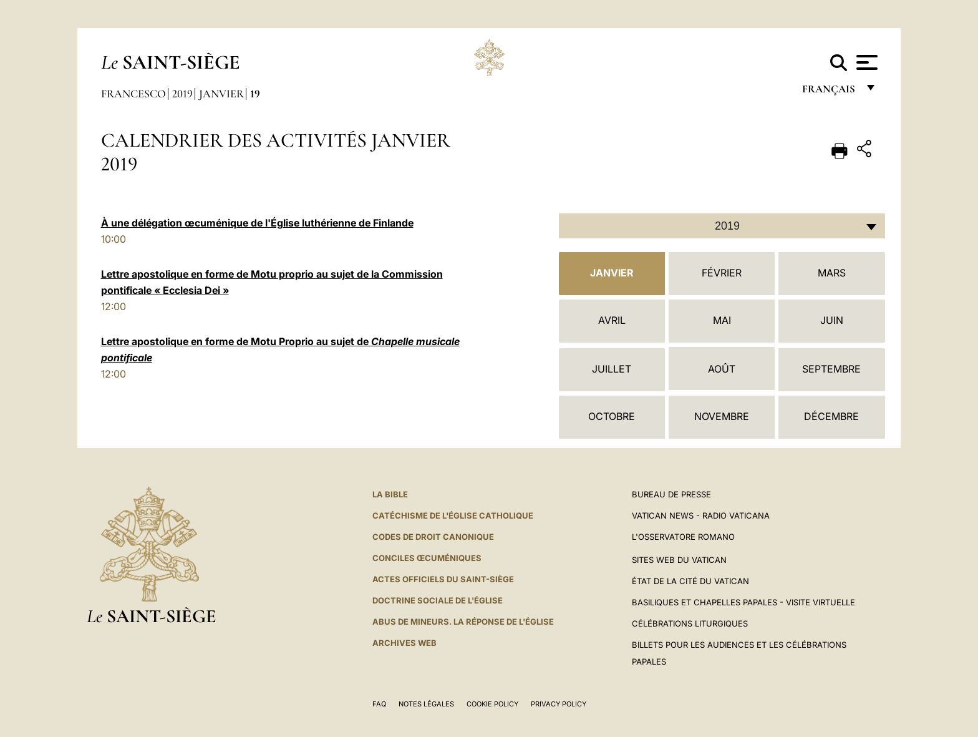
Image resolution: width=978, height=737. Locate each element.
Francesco (133, 93)
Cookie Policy (492, 704)
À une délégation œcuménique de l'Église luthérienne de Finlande (257, 223)
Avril (612, 320)
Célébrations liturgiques (690, 623)
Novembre (721, 416)
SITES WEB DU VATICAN (679, 560)
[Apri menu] (865, 62)
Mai (722, 320)
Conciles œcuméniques (427, 558)
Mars (832, 272)
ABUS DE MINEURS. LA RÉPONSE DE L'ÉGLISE (463, 622)
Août (721, 369)
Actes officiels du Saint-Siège (443, 579)
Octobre (611, 416)
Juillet (611, 369)
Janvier (221, 93)
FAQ (379, 704)
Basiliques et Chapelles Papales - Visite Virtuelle (743, 602)
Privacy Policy (558, 704)
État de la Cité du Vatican (690, 581)
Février (722, 272)
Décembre (831, 416)
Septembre (831, 369)
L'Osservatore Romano (683, 537)
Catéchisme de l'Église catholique (452, 515)
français (830, 92)
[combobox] (722, 225)
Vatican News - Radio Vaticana (701, 515)
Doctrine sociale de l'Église (437, 600)
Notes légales (426, 704)
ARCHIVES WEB (404, 643)
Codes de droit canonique (433, 537)
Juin (831, 320)
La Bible (390, 494)
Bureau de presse (671, 494)
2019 (182, 93)
